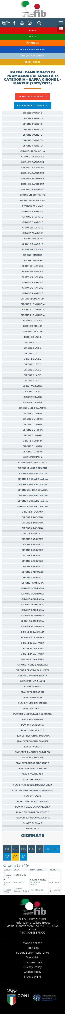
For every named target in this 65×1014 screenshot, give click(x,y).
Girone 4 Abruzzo (33, 550)
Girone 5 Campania (32, 604)
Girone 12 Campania (32, 643)
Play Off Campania (33, 719)
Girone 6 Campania (32, 610)
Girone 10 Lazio (32, 386)
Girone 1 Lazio (32, 337)
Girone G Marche (32, 244)
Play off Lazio (32, 796)
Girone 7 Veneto (32, 146)
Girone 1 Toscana (32, 512)
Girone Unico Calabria (32, 408)
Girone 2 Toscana (33, 517)
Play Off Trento (32, 708)
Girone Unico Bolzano (32, 200)
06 (48, 849)
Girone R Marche (32, 293)
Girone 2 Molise (32, 326)
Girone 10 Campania (32, 632)
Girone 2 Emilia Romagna (33, 473)
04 (31, 849)
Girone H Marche (32, 249)
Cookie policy (32, 971)
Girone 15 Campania (32, 659)
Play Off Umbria (32, 779)
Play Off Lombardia (32, 692)
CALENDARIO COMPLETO (32, 105)
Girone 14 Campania (32, 654)
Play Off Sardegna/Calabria (33, 817)
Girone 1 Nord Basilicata (32, 665)
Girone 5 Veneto (32, 135)
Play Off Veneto (32, 746)
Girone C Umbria (32, 424)
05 (40, 849)
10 (23, 857)
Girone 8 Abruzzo (33, 572)
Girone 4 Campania (32, 599)
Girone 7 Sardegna (32, 189)
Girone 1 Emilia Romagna (32, 468)
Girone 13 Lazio (32, 402)
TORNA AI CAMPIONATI (32, 96)
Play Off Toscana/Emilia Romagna (32, 790)
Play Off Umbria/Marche (32, 703)
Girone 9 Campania (32, 626)
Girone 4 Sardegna (32, 173)
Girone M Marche (32, 266)
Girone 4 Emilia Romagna (33, 484)
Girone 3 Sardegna (32, 167)
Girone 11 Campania (32, 637)
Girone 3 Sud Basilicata (32, 675)
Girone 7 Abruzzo (33, 566)
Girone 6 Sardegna (32, 184)
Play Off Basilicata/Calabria (32, 807)
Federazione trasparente (32, 952)
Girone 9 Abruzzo (33, 577)
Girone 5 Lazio (32, 359)
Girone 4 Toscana (33, 528)
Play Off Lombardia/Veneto (32, 812)
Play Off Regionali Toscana (33, 736)
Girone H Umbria (32, 451)
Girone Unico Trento (32, 195)
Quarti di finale (32, 823)
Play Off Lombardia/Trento (32, 763)
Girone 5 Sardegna (32, 178)
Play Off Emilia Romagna (32, 768)
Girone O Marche (32, 277)
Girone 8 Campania (32, 621)
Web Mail (32, 957)
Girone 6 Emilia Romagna (33, 495)
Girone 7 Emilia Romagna (33, 501)
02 (15, 849)
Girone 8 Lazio (33, 375)
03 (23, 849)
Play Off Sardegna (32, 725)
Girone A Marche (32, 211)
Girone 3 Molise (32, 331)
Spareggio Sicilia (32, 206)
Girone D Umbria (32, 430)
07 (56, 849)
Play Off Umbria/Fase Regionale (32, 714)
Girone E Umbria (32, 435)
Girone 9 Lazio (32, 380)
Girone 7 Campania (32, 615)
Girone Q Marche (32, 288)
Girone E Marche (32, 233)
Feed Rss (32, 947)
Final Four (32, 828)
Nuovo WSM (32, 976)
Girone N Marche (32, 271)
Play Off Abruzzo (32, 774)
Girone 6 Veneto (32, 140)
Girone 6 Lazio (32, 364)
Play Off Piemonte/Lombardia (32, 752)
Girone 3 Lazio (32, 348)
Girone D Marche (32, 227)
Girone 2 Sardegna (32, 162)
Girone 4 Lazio (32, 353)
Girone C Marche (32, 222)
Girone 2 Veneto (32, 118)
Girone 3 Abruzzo (33, 544)
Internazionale (32, 962)
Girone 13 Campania (32, 648)
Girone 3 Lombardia (32, 309)
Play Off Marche (32, 697)
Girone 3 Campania (32, 594)
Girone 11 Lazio (33, 391)
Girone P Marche (32, 282)
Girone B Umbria (32, 419)
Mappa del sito (32, 943)
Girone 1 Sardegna (32, 156)
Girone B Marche (32, 217)
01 (7, 849)
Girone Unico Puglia (32, 681)
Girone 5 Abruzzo (33, 555)
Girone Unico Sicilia (32, 151)
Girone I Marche (32, 255)
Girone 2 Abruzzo (33, 539)
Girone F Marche (32, 238)
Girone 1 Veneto (32, 113)
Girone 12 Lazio (32, 397)
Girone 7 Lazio (32, 370)
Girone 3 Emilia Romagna (33, 479)
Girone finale (32, 686)
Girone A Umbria (32, 413)
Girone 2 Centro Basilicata (32, 670)
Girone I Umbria (32, 457)
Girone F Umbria (32, 441)
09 (15, 857)
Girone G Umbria (32, 446)
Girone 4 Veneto (32, 129)
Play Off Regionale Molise (32, 741)
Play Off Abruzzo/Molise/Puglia (32, 785)
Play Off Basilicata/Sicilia (32, 801)
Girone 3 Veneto (32, 124)
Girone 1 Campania (33, 583)
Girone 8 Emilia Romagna (32, 506)
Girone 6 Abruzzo (33, 561)
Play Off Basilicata (32, 730)
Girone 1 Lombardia (32, 298)
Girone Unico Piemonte (32, 462)
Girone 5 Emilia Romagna (33, 490)
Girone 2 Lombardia (32, 304)
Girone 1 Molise (32, 320)
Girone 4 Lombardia (32, 315)
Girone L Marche (32, 260)
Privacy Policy (32, 967)
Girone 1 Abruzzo (32, 533)
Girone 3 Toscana (33, 522)
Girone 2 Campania (32, 588)
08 (7, 857)
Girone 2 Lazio (32, 342)
